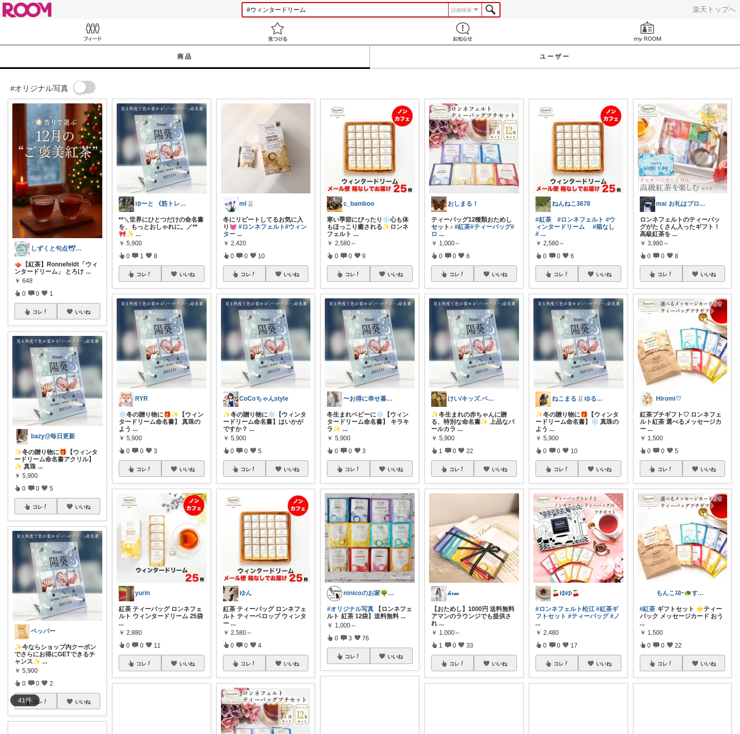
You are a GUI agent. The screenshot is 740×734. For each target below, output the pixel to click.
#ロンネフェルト (261, 226)
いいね (82, 311)
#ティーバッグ (490, 226)
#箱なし (604, 226)
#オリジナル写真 (350, 609)
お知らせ (462, 31)
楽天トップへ (714, 9)
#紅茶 (462, 226)
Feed (92, 31)
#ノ (615, 616)
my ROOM (647, 31)
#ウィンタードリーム (575, 223)
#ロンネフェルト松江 (565, 609)
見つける (277, 31)
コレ (40, 311)
